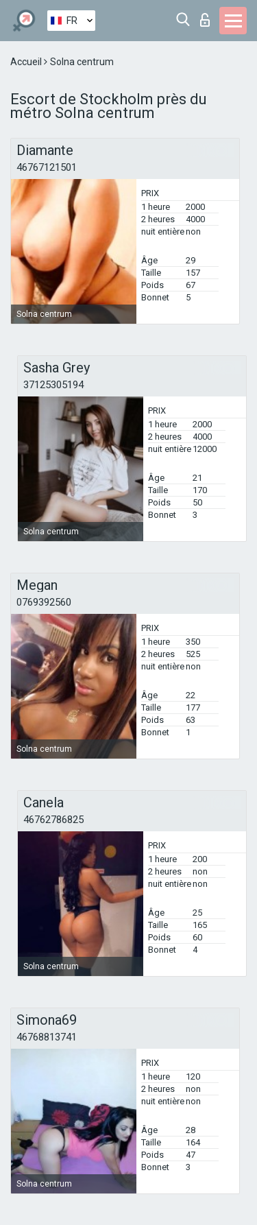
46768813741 (46, 1037)
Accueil (27, 61)
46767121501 (46, 167)
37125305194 (53, 385)
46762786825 (53, 819)
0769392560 (43, 602)
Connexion (205, 19)
